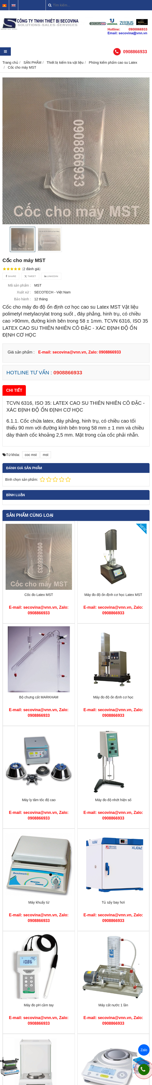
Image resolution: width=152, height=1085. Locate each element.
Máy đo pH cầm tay (39, 1005)
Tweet (30, 276)
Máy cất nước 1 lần (113, 1005)
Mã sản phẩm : (19, 285)
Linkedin (51, 276)
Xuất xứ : (24, 292)
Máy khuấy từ (38, 902)
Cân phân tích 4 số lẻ (38, 1041)
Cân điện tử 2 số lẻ (113, 1041)
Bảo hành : (22, 299)
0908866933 (135, 51)
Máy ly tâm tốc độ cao (39, 800)
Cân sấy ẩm (39, 1078)
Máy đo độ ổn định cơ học (113, 697)
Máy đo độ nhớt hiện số (113, 800)
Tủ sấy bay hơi (113, 902)
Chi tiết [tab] (14, 390)
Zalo (143, 1050)
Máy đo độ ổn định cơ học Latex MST (113, 595)
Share (11, 276)
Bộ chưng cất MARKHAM (38, 697)
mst (46, 455)
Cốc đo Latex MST (38, 595)
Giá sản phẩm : (21, 352)
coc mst (31, 455)
